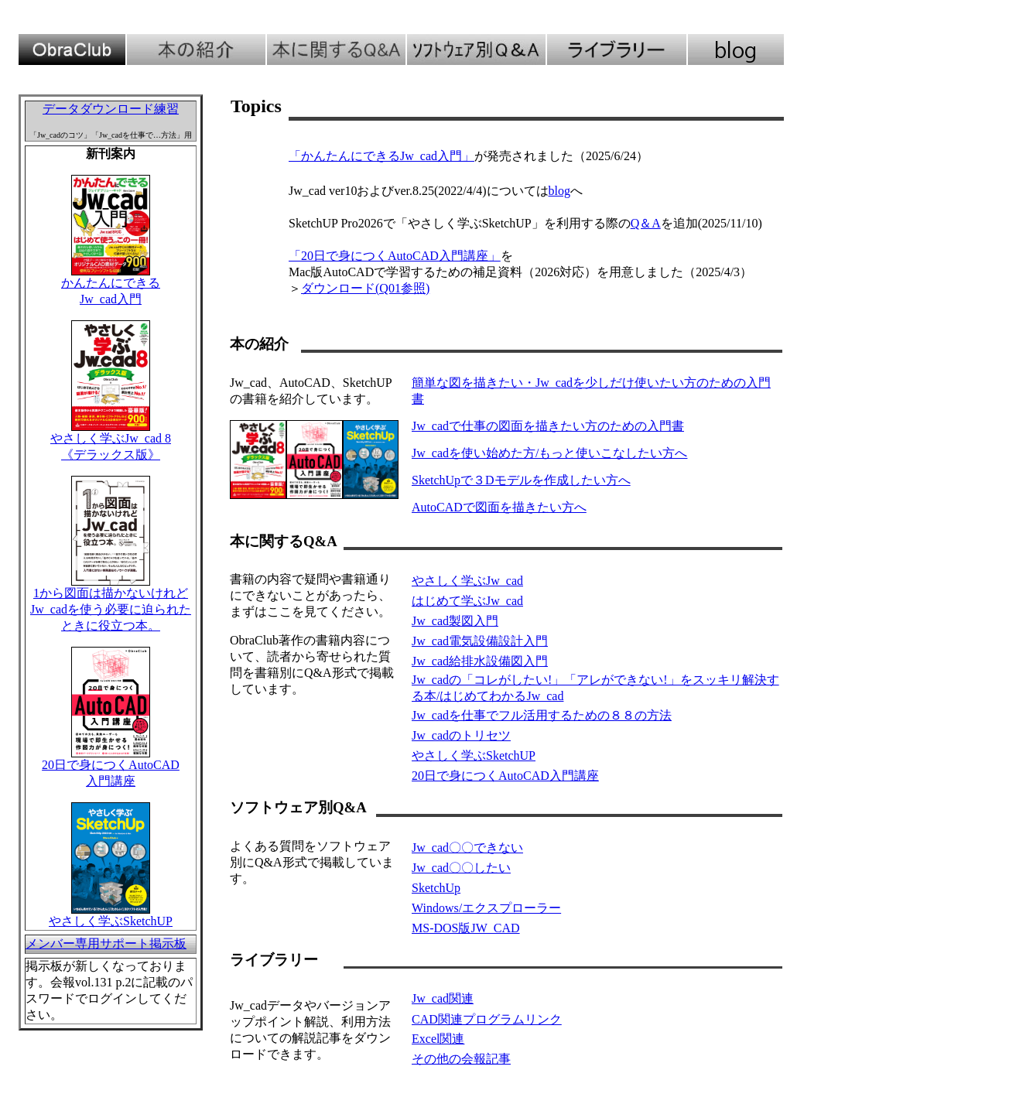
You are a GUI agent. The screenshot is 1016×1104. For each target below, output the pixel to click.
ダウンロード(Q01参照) (365, 288)
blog (559, 190)
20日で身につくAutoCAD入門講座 (505, 775)
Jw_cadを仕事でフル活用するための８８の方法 (542, 715)
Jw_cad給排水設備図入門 (480, 661)
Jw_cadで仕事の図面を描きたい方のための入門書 (548, 425)
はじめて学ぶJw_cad (467, 600)
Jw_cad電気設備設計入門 (480, 641)
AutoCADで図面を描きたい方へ (499, 507)
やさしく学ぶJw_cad (467, 580)
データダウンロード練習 (111, 108)
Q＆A (646, 223)
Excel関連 (438, 1038)
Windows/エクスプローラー (486, 907)
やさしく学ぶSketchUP (111, 921)
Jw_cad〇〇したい (461, 867)
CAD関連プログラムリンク (487, 1019)
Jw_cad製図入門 (455, 620)
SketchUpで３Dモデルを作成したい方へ (521, 480)
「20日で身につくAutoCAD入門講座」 (395, 255)
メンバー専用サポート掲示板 (106, 943)
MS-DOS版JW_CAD (466, 928)
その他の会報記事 (461, 1058)
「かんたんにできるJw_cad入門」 (381, 155)
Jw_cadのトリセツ (461, 735)
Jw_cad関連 (443, 998)
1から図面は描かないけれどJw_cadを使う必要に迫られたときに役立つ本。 (110, 609)
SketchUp (436, 887)
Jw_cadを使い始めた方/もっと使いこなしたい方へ (549, 453)
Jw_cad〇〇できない (467, 847)
